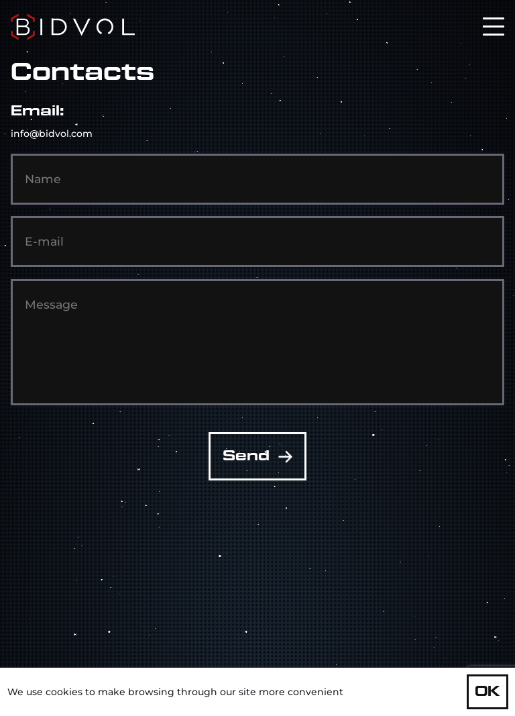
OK (487, 691)
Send (257, 456)
